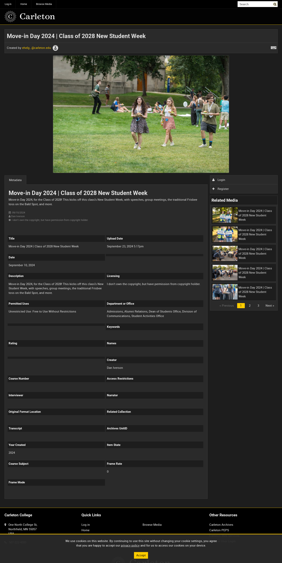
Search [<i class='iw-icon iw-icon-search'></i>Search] (275, 3)
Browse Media (44, 4)
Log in (8, 4)
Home (23, 4)
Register (220, 189)
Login (218, 180)
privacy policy (130, 545)
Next (270, 305)
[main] (141, 266)
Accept (141, 555)
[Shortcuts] (273, 47)
